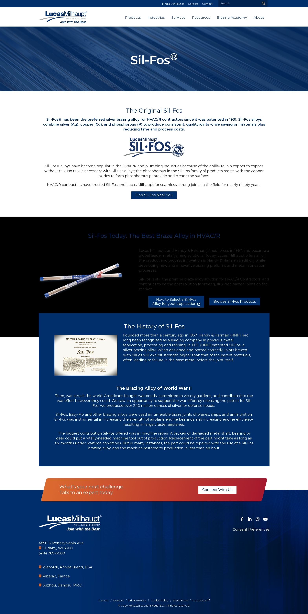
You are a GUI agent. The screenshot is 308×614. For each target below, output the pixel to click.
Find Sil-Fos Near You (154, 195)
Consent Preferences (251, 529)
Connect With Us (217, 490)
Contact (207, 3)
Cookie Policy (159, 600)
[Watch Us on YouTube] (266, 519)
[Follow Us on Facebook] (242, 519)
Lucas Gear (199, 600)
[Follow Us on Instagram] (258, 519)
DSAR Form (180, 600)
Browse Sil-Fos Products (234, 301)
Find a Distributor (173, 3)
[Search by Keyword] (238, 3)
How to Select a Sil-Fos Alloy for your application (174, 301)
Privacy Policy (137, 600)
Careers (193, 3)
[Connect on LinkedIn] (250, 519)
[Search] (263, 3)
